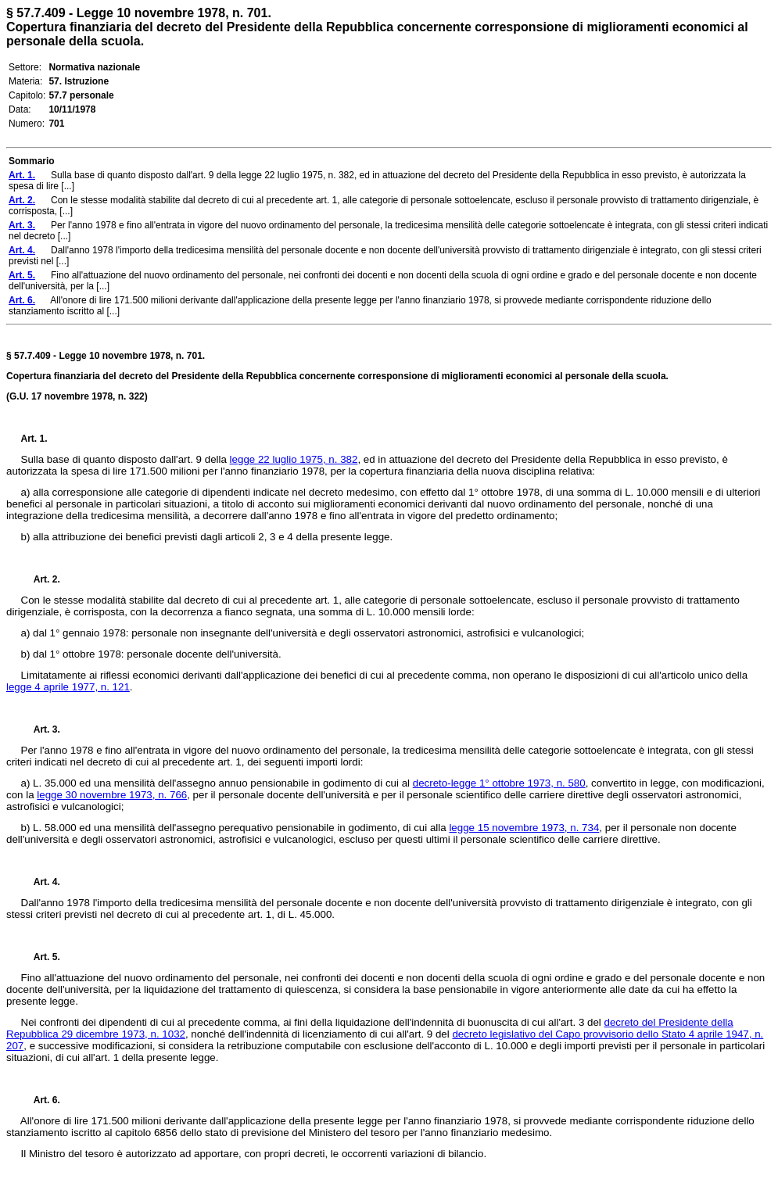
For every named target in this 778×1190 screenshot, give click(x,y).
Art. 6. (40, 1100)
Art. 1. (34, 438)
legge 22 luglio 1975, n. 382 (294, 459)
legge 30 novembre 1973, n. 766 (112, 795)
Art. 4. (40, 881)
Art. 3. (40, 729)
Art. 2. (40, 579)
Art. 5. (40, 957)
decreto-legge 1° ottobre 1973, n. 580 (499, 783)
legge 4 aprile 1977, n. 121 (68, 687)
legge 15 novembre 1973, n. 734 (524, 827)
